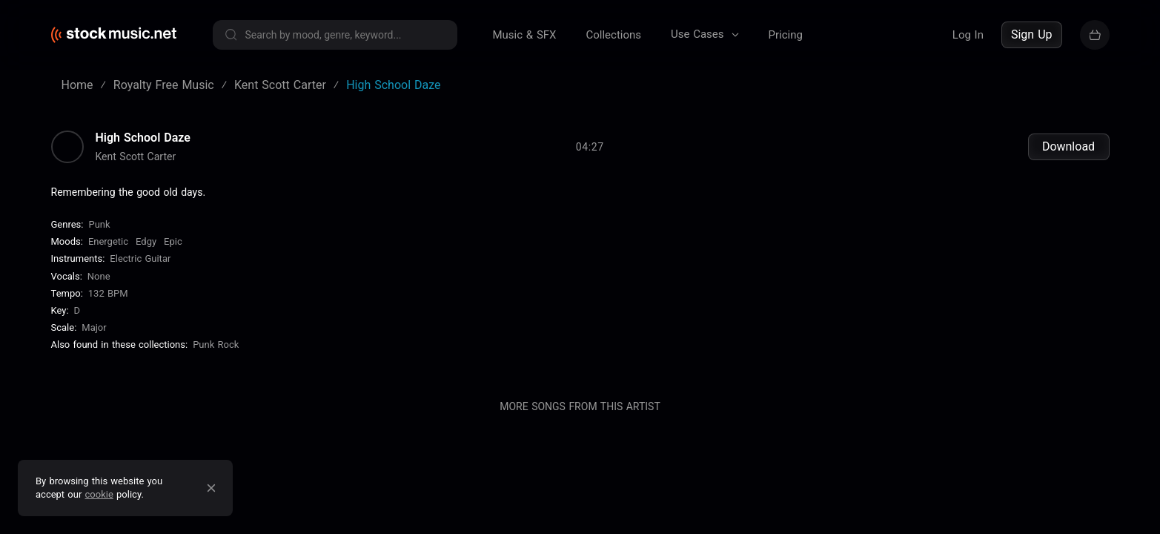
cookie (99, 494)
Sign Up (1032, 34)
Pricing (786, 35)
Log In (968, 35)
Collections (613, 35)
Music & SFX (525, 35)
